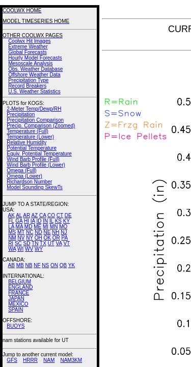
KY (66, 221)
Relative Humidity (26, 142)
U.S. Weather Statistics (34, 91)
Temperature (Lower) (30, 137)
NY (29, 238)
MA (19, 226)
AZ (34, 215)
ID (38, 221)
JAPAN (16, 298)
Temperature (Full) (27, 131)
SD (27, 243)
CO (51, 215)
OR (56, 238)
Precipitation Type (28, 80)
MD (28, 226)
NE (46, 232)
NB (28, 265)
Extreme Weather (28, 46)
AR (26, 215)
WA (12, 249)
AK (11, 215)
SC (18, 243)
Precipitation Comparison (35, 120)
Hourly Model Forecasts (35, 58)
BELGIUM (19, 281)
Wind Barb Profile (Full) (33, 159)
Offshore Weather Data (34, 74)
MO (63, 226)
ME (37, 226)
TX (43, 243)
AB (11, 265)
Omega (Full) (21, 170)
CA (42, 215)
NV (20, 238)
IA (33, 221)
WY (39, 249)
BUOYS (15, 326)
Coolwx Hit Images (29, 41)
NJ (64, 232)
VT (66, 243)
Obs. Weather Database (35, 69)
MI (45, 226)
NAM (48, 360)
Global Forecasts (27, 52)
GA (18, 221)
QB (63, 265)
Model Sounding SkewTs (35, 187)
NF (37, 265)
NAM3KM (71, 360)
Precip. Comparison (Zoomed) (41, 125)
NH (55, 232)
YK (71, 265)
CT (60, 215)
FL (11, 221)
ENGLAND (20, 287)
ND (38, 232)
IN (45, 221)
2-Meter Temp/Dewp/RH (34, 109)
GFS (12, 360)
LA (11, 226)
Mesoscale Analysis (30, 63)
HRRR (30, 360)
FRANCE (18, 293)
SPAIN (15, 309)
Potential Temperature (32, 148)
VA (59, 243)
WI (20, 249)
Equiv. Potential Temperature (39, 153)
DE (68, 215)
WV (29, 249)
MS (12, 232)
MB (20, 265)
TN (35, 243)
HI (26, 221)
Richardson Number (29, 182)
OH (38, 238)
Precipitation (21, 114)
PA (64, 238)
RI (10, 243)
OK (46, 238)
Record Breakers (27, 86)
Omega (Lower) (24, 176)
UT (51, 243)
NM (12, 238)
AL (19, 215)
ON (54, 265)
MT (20, 232)
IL (51, 221)
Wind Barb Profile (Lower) (36, 165)
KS (58, 221)
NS (45, 265)
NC (29, 232)
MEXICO (18, 304)
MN (54, 226)
